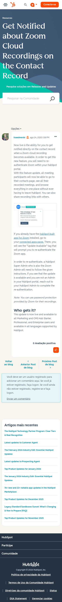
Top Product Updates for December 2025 (23, 499)
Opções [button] (15, 128)
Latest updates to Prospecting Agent (22, 461)
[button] (55, 137)
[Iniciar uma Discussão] (33, 4)
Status (53, 590)
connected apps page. (32, 242)
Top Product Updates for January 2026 (22, 469)
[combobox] (31, 98)
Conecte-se (49, 4)
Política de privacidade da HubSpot (31, 574)
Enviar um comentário (18, 398)
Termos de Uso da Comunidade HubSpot (31, 582)
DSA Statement (18, 598)
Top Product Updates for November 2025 (24, 518)
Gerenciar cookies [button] (42, 598)
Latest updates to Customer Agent (21, 442)
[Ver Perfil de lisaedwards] (19, 137)
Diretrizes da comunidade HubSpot (24, 590)
